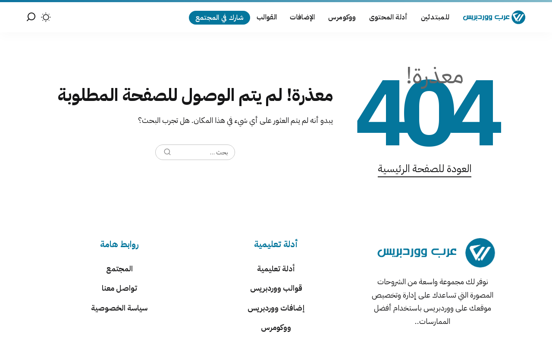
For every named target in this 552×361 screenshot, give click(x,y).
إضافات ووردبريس (276, 308)
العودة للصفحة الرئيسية (424, 168)
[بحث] (31, 17)
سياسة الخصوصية (119, 308)
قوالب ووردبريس (276, 288)
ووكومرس (276, 327)
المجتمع (119, 268)
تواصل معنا (119, 288)
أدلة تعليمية (276, 268)
